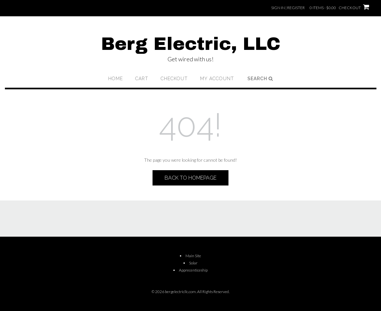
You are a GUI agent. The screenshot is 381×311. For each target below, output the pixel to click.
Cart (141, 78)
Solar (193, 262)
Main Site (193, 255)
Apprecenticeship (193, 270)
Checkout (174, 78)
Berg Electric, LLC (190, 44)
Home (115, 78)
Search (260, 78)
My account (217, 78)
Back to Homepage (190, 178)
